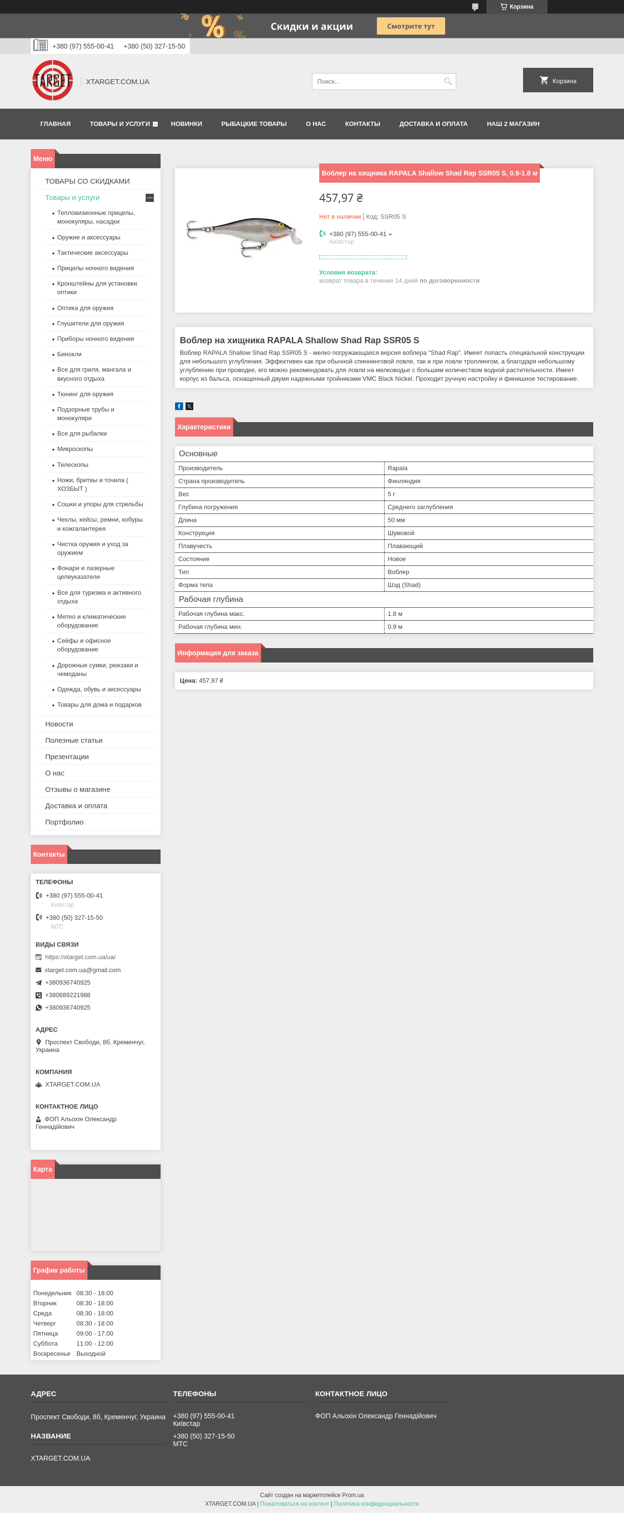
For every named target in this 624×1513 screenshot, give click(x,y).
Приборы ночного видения (95, 338)
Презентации (67, 756)
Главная (55, 123)
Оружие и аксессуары (88, 237)
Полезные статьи (73, 740)
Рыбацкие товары (254, 123)
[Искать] (447, 81)
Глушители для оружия (90, 323)
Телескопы (72, 464)
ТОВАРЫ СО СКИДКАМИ (87, 181)
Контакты (362, 123)
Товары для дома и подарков (99, 704)
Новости (59, 724)
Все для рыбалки (82, 433)
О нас (316, 123)
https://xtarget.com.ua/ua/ (80, 957)
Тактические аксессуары (92, 252)
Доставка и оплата (433, 123)
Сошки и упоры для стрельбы (100, 504)
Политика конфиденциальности (376, 1503)
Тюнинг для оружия (85, 394)
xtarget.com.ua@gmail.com (83, 970)
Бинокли (69, 354)
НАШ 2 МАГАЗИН (513, 123)
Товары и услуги (120, 123)
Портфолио (64, 822)
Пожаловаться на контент (294, 1503)
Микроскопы (75, 448)
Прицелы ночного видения (95, 268)
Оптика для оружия (85, 308)
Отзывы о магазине (77, 789)
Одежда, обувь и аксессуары (99, 689)
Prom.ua (353, 1495)
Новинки (186, 123)
